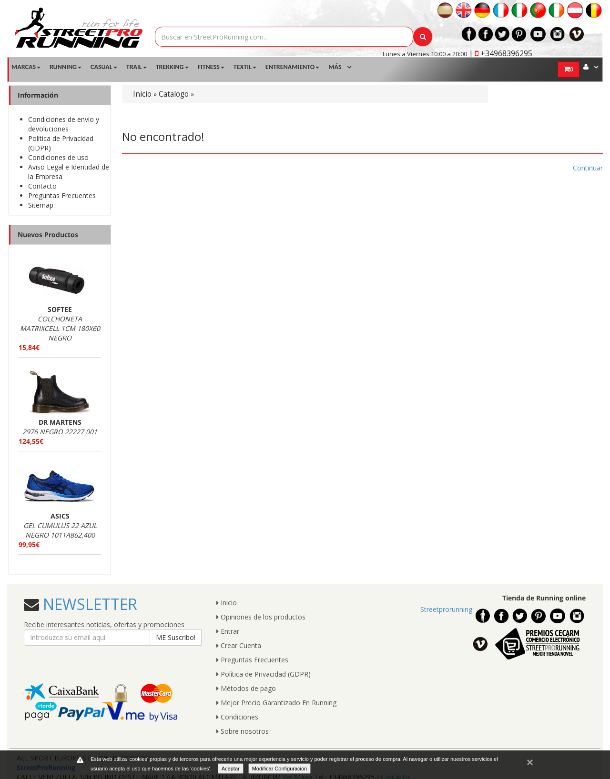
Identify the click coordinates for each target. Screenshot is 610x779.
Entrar (227, 631)
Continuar (588, 167)
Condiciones (237, 716)
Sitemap (40, 205)
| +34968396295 (500, 53)
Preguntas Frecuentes (62, 195)
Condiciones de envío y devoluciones (63, 124)
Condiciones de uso (58, 157)
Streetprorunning (446, 609)
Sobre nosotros (242, 731)
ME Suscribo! (175, 637)
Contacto (42, 185)
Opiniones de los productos (260, 616)
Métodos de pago (246, 688)
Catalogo (174, 94)
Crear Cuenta (238, 645)
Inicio (142, 94)
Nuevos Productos (48, 234)
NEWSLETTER (88, 604)
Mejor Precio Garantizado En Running (276, 702)
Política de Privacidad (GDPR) (263, 674)
